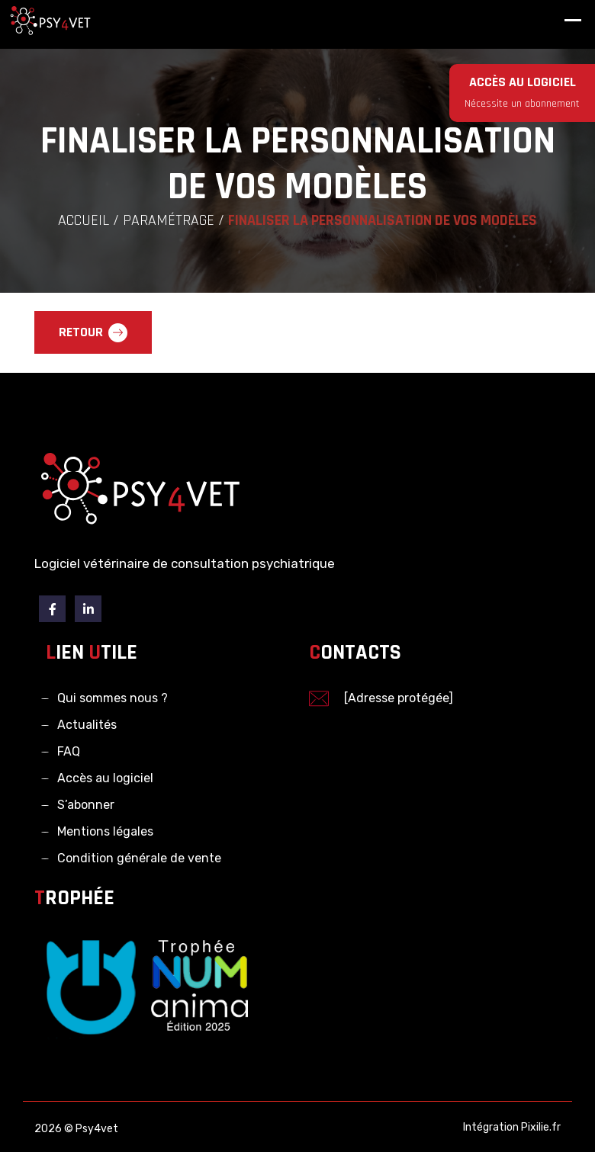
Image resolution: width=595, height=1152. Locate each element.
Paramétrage (168, 220)
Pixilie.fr (541, 1127)
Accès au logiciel (105, 778)
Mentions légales (105, 831)
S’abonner (85, 804)
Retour (93, 332)
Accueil (83, 220)
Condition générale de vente (139, 858)
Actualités (87, 724)
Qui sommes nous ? (112, 698)
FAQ (68, 751)
